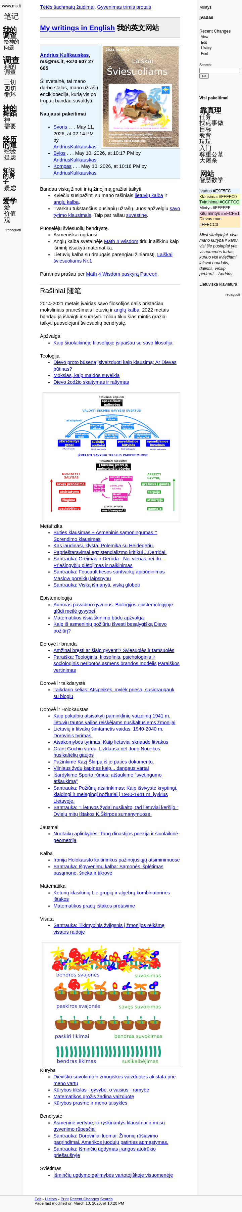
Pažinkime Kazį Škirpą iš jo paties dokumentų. (103, 761)
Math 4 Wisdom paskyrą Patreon (121, 274)
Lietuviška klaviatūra (218, 284)
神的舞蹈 (10, 111)
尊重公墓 (211, 154)
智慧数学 (211, 180)
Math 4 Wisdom (121, 241)
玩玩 (205, 141)
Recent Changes (215, 31)
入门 (205, 148)
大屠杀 (208, 160)
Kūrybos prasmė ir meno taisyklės (90, 1103)
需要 (10, 126)
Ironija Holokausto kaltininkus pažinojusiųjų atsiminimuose (116, 860)
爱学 (10, 201)
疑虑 (10, 157)
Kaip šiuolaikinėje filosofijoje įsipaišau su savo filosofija (112, 342)
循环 (10, 94)
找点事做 (211, 123)
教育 (205, 135)
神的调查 (10, 69)
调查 (11, 60)
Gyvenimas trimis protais (124, 7)
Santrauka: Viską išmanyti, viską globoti (96, 585)
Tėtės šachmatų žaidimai (67, 7)
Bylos (59, 153)
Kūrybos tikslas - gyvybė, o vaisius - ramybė (101, 1089)
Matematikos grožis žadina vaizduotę (93, 1096)
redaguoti (13, 230)
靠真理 (210, 110)
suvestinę (136, 215)
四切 (10, 88)
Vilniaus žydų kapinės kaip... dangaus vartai (101, 768)
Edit (204, 42)
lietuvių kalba (149, 195)
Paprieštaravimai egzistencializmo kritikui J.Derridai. (109, 552)
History (206, 48)
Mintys (205, 7)
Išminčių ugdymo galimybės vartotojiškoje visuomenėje (113, 1175)
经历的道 (10, 142)
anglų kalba (66, 202)
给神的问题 (11, 44)
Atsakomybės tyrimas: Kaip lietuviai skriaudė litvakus (110, 742)
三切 (10, 82)
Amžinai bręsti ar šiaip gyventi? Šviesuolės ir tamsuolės (113, 650)
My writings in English (77, 28)
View (204, 37)
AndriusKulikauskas (74, 146)
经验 (10, 151)
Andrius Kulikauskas (64, 55)
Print (204, 53)
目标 (205, 129)
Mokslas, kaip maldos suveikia (86, 375)
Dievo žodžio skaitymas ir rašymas (91, 382)
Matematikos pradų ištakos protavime (94, 905)
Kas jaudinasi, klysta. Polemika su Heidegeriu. (103, 545)
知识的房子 (9, 176)
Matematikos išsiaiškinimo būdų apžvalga (98, 617)
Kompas (62, 166)
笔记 (11, 16)
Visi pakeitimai (214, 98)
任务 (205, 116)
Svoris (60, 127)
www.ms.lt (11, 6)
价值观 (10, 216)
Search (205, 65)
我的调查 (10, 32)
